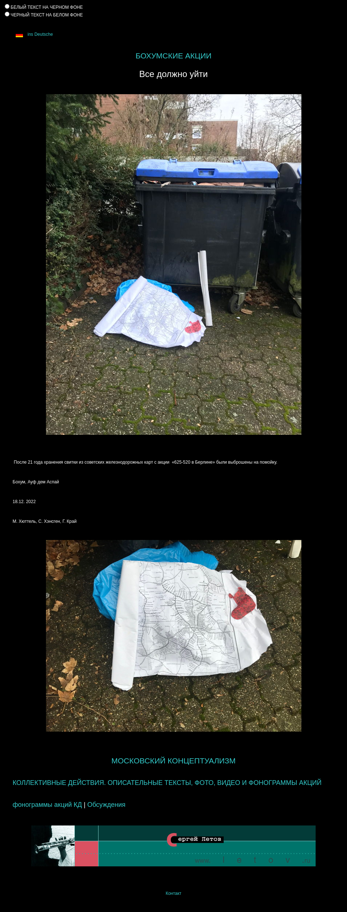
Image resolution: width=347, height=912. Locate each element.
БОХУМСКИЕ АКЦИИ (173, 55)
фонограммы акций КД (47, 804)
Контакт (173, 893)
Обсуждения (106, 804)
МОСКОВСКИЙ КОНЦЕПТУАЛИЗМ (173, 760)
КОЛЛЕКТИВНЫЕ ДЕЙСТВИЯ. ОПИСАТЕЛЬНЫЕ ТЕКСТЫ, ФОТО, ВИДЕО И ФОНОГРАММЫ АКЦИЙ (167, 782)
